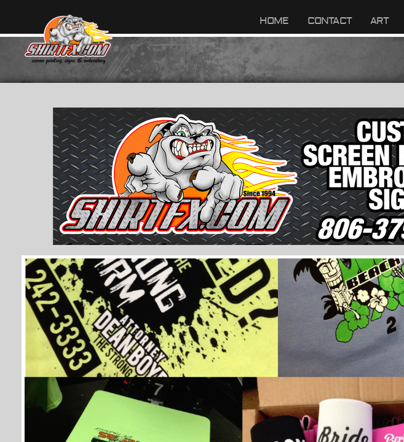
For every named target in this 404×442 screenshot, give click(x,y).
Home (274, 21)
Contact (329, 21)
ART (379, 21)
